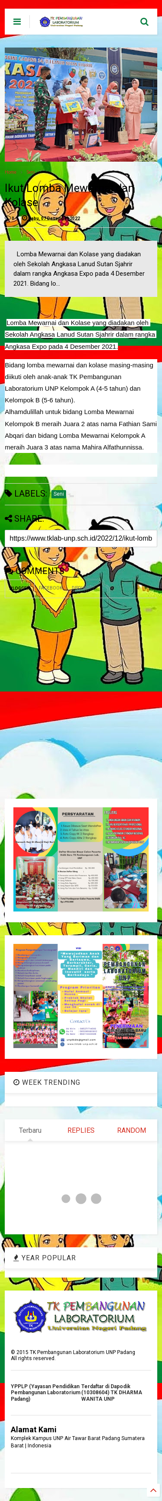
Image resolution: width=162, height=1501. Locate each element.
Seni (31, 172)
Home (10, 172)
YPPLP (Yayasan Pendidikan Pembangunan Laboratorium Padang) (45, 1392)
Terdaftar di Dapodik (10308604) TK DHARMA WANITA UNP (111, 1392)
